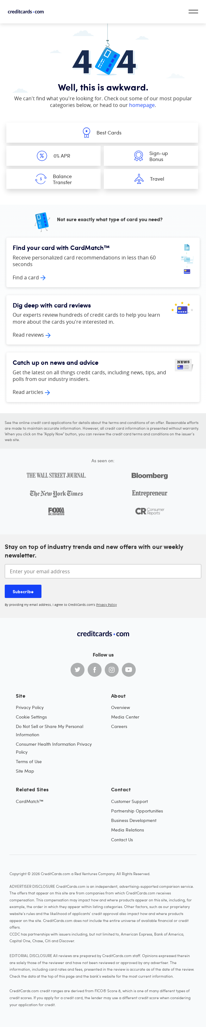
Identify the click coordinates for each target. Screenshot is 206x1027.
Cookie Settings (31, 717)
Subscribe (23, 591)
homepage (142, 105)
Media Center (125, 717)
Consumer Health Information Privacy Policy (54, 748)
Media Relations (127, 830)
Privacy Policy (106, 605)
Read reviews (28, 334)
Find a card (26, 277)
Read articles (28, 392)
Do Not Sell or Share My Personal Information (49, 730)
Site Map (25, 771)
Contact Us (122, 840)
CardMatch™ (29, 801)
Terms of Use (29, 761)
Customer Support (129, 801)
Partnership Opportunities (137, 811)
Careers (119, 726)
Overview (120, 707)
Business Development (133, 820)
